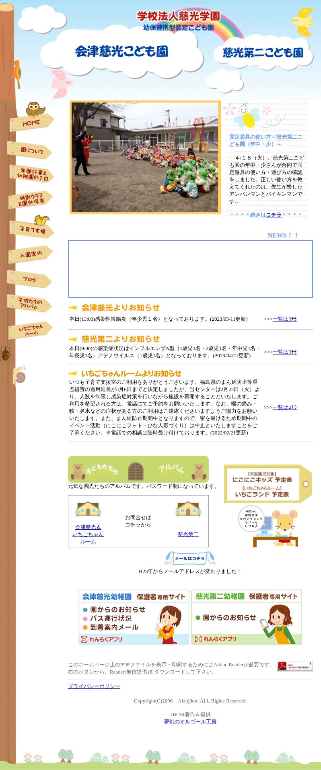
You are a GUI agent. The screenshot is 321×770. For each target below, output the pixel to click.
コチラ (274, 215)
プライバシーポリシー (94, 686)
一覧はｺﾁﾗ (285, 319)
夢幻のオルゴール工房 (190, 722)
